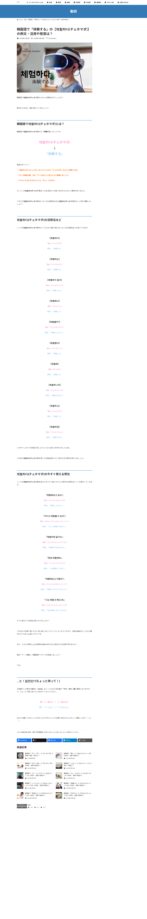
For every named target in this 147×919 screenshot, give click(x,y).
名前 (18, 853)
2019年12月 (104, 275)
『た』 (44, 807)
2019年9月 (103, 287)
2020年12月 (104, 246)
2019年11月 (104, 279)
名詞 (101, 198)
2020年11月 (104, 250)
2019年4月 (103, 308)
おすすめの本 (104, 231)
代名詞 (102, 214)
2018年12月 (104, 324)
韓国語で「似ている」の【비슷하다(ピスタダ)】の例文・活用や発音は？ (120, 156)
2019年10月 (104, 283)
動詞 (29, 805)
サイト (19, 874)
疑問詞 (102, 223)
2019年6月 (103, 300)
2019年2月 (103, 316)
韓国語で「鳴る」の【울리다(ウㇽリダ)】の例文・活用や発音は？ (120, 104)
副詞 (101, 206)
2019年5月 (103, 304)
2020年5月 (103, 267)
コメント (21, 825)
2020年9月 (103, 258)
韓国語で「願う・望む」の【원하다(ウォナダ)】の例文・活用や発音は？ (120, 181)
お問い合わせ (59, 732)
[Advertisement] (114, 39)
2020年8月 (103, 262)
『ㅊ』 (38, 807)
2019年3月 (103, 312)
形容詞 (102, 210)
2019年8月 (103, 291)
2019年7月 (103, 296)
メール (19, 864)
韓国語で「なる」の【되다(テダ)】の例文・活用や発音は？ (120, 92)
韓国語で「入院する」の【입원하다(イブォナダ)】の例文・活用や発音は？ (120, 169)
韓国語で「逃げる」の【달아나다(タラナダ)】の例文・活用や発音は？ (120, 144)
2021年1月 (103, 242)
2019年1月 (103, 320)
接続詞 (102, 218)
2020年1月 (103, 271)
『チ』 (31, 807)
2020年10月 (104, 254)
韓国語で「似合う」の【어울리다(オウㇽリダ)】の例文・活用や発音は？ (120, 131)
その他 (102, 227)
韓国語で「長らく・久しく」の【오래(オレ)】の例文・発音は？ (120, 65)
